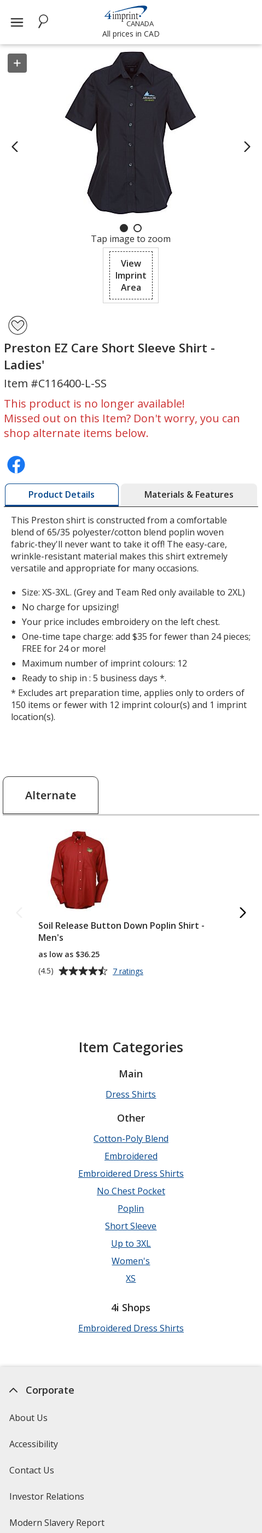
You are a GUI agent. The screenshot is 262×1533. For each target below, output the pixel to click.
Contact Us (31, 1470)
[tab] (61, 495)
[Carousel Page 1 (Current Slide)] (124, 228)
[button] (131, 275)
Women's (131, 1261)
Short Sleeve (130, 1226)
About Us (28, 1418)
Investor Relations (48, 1500)
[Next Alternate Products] (243, 913)
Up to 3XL (131, 1243)
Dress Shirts (131, 1094)
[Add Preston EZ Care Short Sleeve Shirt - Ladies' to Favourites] (18, 325)
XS (131, 1278)
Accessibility (33, 1444)
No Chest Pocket (131, 1191)
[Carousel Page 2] (137, 228)
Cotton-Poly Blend (131, 1139)
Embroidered (131, 1156)
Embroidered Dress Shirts (131, 1174)
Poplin (131, 1208)
